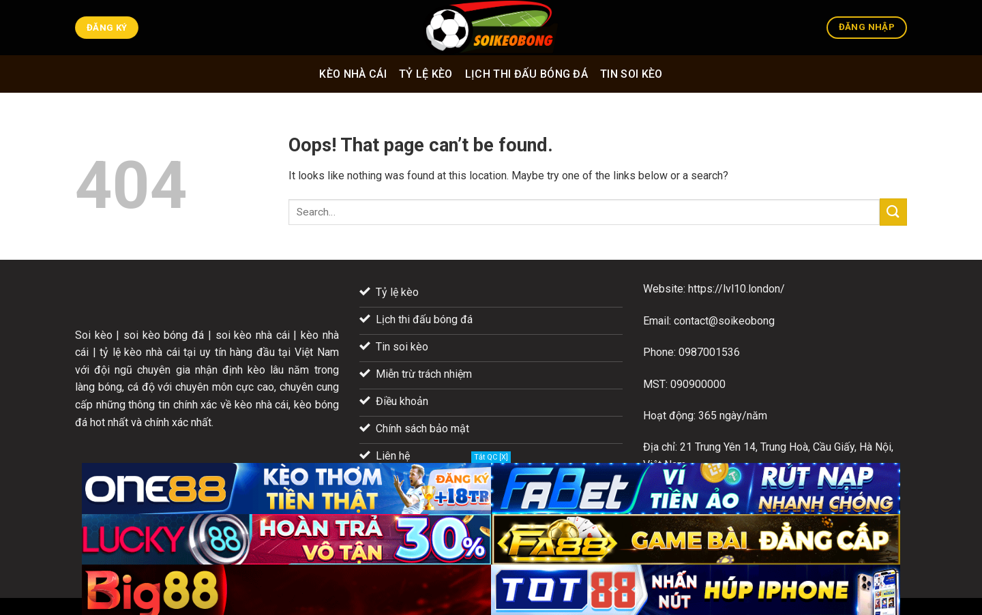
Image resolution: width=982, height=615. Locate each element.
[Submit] (893, 211)
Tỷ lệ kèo (426, 74)
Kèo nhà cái (353, 74)
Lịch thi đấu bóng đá (526, 74)
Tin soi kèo (631, 74)
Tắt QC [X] (491, 457)
